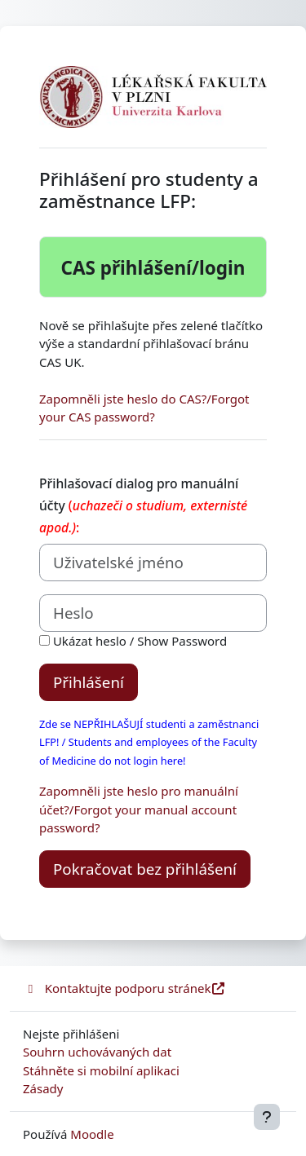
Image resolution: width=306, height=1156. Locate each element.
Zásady (43, 1088)
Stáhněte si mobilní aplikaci (101, 1070)
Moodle (91, 1134)
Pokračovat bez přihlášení (145, 868)
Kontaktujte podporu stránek (124, 988)
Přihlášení (88, 682)
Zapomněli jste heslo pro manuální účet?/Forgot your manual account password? (138, 809)
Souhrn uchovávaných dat (97, 1051)
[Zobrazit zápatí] (267, 1117)
